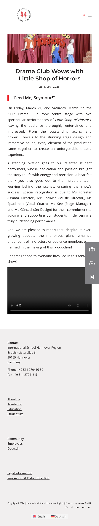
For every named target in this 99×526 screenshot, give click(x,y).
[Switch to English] (40, 516)
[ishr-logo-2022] (49, 15)
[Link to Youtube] (83, 507)
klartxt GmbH (84, 503)
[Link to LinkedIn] (77, 507)
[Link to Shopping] (89, 507)
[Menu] (90, 15)
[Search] (82, 15)
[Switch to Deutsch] (58, 516)
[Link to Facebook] (72, 507)
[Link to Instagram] (66, 507)
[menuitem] (82, 15)
